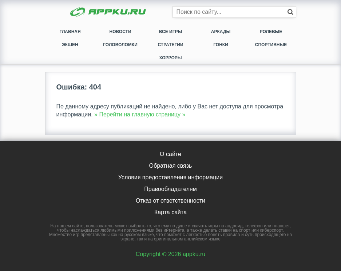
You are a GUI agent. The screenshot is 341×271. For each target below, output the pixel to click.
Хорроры (170, 57)
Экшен (70, 44)
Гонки (220, 44)
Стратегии (170, 44)
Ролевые (271, 31)
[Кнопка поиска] (290, 12)
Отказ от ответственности (170, 201)
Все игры (170, 31)
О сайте (170, 154)
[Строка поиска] (234, 12)
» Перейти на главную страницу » (139, 114)
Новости (120, 31)
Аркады (220, 31)
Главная (69, 31)
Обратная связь (170, 166)
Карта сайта (170, 212)
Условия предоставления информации (170, 177)
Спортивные (271, 44)
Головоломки (120, 44)
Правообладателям (170, 189)
